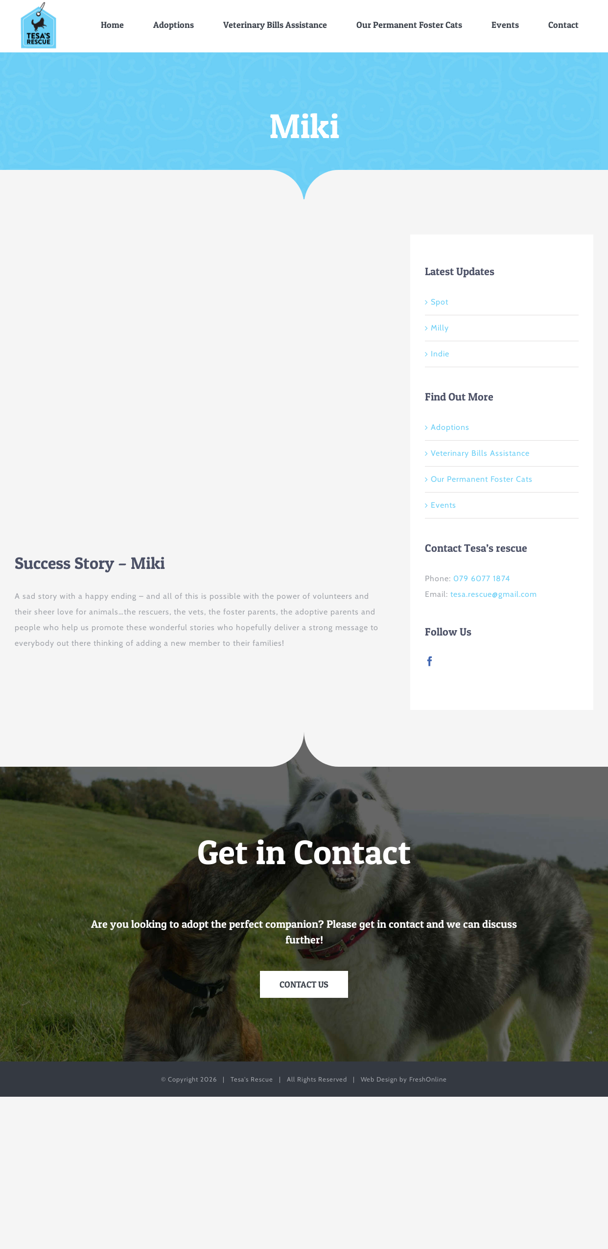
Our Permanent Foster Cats (482, 479)
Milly (440, 327)
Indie (440, 353)
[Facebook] (430, 661)
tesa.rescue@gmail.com (493, 594)
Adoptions (450, 427)
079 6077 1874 (481, 578)
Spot (439, 301)
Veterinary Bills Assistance (480, 453)
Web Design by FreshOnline (404, 1079)
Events (443, 505)
